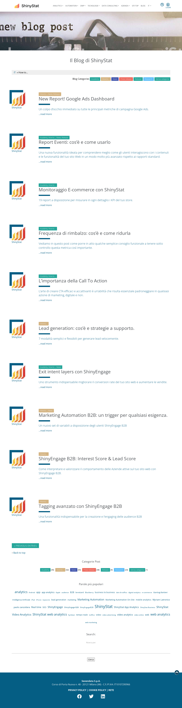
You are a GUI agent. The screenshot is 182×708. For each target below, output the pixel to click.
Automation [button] (71, 6)
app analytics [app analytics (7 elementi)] (48, 594)
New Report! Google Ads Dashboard (76, 101)
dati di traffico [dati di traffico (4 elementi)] (121, 594)
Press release (126, 79)
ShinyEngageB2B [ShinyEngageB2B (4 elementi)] (86, 609)
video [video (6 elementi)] (98, 617)
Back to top (19, 552)
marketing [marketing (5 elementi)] (72, 602)
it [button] (149, 6)
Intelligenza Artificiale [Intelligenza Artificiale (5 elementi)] (21, 602)
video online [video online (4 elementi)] (139, 617)
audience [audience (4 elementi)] (65, 594)
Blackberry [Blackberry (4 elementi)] (89, 594)
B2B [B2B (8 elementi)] (72, 594)
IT (15, 72)
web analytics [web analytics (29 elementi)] (160, 616)
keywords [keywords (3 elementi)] (46, 602)
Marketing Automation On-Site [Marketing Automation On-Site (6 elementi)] (120, 602)
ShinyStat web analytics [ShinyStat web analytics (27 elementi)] (50, 617)
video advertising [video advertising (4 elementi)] (109, 617)
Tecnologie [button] (93, 6)
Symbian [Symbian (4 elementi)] (71, 617)
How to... (43, 94)
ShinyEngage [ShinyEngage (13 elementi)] (55, 609)
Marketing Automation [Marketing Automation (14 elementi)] (90, 601)
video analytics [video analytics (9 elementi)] (125, 617)
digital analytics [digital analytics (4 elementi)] (134, 594)
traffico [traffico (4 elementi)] (92, 617)
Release (138, 79)
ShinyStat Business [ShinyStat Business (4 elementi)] (147, 609)
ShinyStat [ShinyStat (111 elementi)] (104, 609)
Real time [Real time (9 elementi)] (36, 609)
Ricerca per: (91, 645)
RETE (111, 690)
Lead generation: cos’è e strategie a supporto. (86, 330)
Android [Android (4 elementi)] (32, 594)
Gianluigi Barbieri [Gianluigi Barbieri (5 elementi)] (160, 594)
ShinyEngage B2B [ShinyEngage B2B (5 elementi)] (71, 609)
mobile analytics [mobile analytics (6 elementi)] (143, 602)
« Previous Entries (25, 545)
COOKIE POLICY (97, 690)
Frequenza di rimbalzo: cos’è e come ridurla (85, 235)
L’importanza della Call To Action (73, 283)
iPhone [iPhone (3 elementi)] (38, 602)
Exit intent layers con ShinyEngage (75, 374)
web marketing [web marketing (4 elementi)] (91, 624)
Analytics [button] (57, 6)
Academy (95, 79)
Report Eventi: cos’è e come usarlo (74, 144)
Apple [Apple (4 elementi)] (58, 594)
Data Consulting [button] (110, 6)
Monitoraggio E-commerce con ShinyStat (81, 192)
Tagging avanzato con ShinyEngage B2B (80, 508)
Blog (143, 6)
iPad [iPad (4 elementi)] (33, 602)
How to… (105, 79)
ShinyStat (17, 107)
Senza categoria (162, 79)
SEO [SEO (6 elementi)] (44, 609)
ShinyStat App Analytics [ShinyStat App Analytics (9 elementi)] (126, 609)
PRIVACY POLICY (77, 690)
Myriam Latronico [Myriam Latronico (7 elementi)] (161, 601)
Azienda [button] (124, 6)
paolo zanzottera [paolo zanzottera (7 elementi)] (22, 609)
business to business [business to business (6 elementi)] (105, 594)
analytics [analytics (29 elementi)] (21, 594)
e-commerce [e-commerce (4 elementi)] (147, 594)
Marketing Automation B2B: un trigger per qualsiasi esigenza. (103, 417)
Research (148, 79)
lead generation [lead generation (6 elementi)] (58, 602)
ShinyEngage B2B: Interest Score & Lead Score (87, 461)
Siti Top (135, 6)
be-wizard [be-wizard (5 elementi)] (80, 594)
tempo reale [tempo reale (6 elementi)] (82, 617)
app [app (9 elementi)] (38, 594)
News (115, 79)
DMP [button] (82, 6)
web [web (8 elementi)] (147, 617)
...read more (45, 114)
